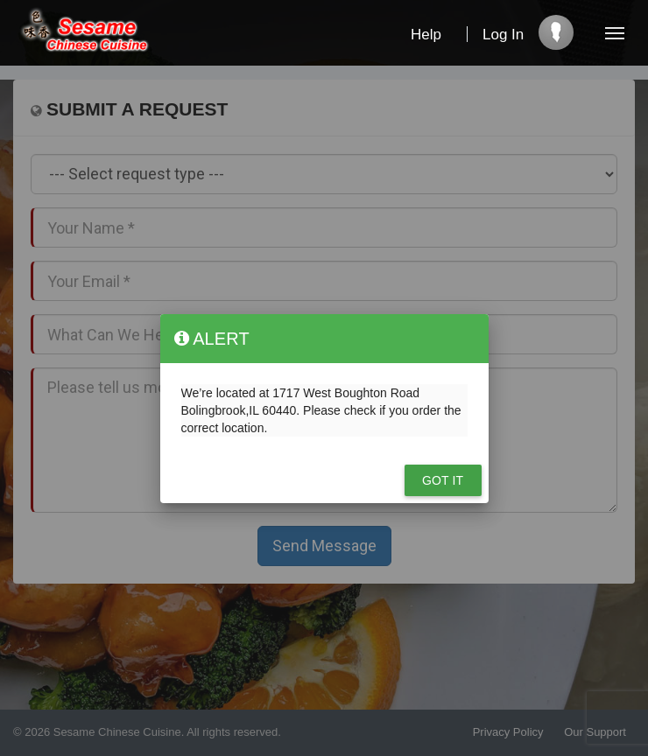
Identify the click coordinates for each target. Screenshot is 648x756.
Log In (503, 34)
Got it (442, 480)
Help (426, 34)
